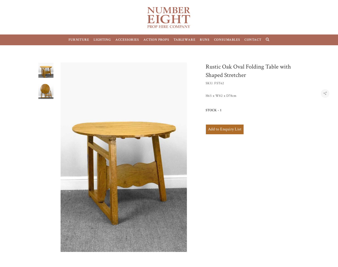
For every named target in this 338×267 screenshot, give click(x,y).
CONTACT (252, 39)
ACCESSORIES (127, 39)
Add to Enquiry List (224, 129)
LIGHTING (102, 39)
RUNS (205, 39)
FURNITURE (79, 39)
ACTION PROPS (156, 39)
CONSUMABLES (227, 39)
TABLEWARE (184, 39)
